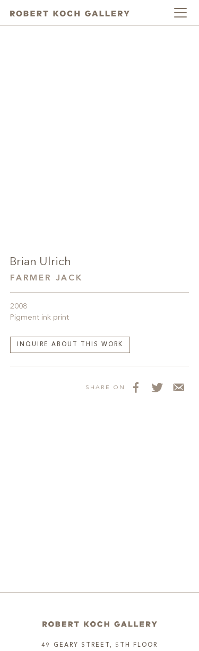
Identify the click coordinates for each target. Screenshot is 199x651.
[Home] (99, 624)
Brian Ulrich (40, 262)
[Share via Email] (178, 387)
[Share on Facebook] (135, 387)
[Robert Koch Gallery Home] (69, 12)
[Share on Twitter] (157, 387)
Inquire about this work (70, 345)
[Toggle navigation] (180, 12)
